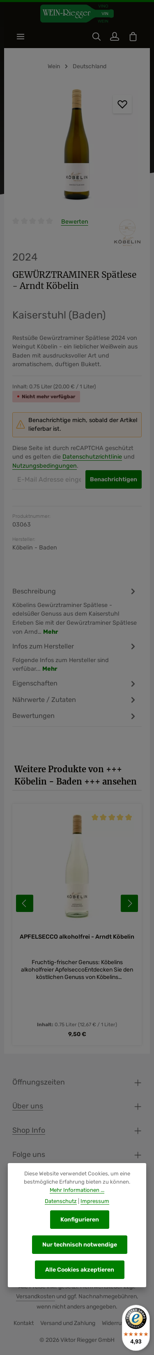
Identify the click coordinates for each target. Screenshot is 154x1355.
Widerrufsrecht (121, 1323)
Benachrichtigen (113, 479)
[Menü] (20, 36)
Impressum (94, 1201)
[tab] (75, 610)
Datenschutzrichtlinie (92, 456)
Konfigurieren (79, 1219)
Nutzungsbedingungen (44, 465)
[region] (77, 146)
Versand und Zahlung (67, 1323)
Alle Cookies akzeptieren (79, 1269)
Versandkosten (35, 1296)
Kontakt (24, 1323)
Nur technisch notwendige (79, 1244)
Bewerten (74, 221)
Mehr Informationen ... (77, 1190)
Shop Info (28, 1130)
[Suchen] (96, 36)
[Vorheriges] (24, 903)
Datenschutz (61, 1201)
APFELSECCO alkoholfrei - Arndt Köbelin (77, 936)
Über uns (27, 1105)
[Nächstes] (129, 903)
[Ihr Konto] (114, 36)
